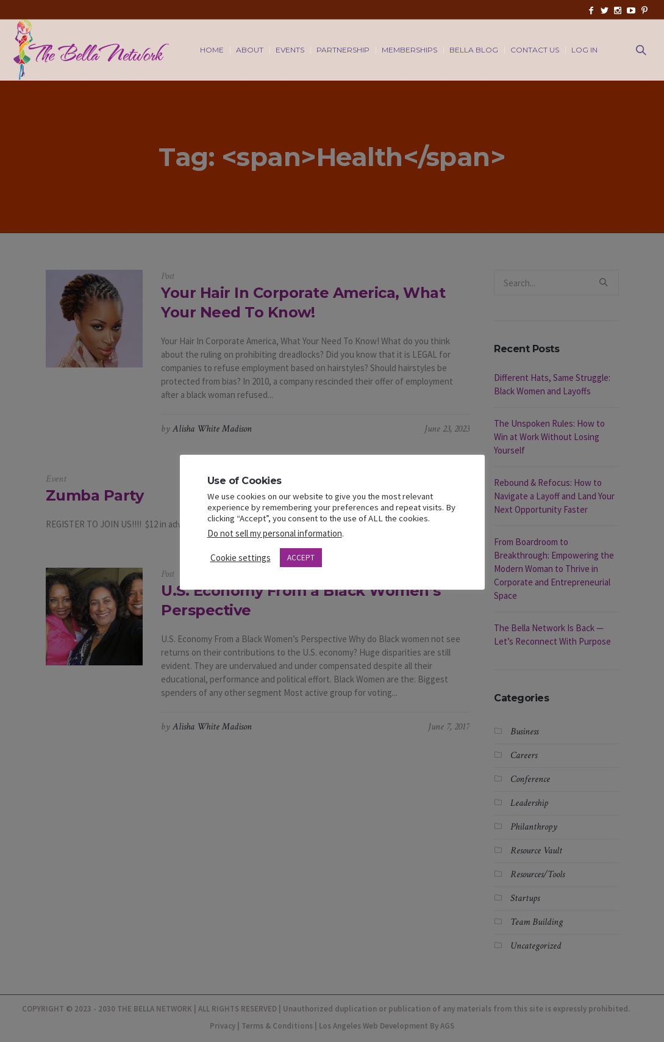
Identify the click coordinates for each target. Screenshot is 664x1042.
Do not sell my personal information (274, 533)
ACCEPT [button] (301, 557)
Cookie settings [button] (240, 557)
